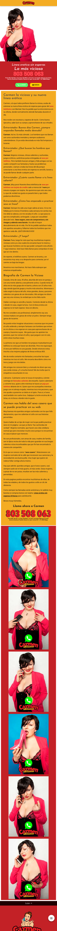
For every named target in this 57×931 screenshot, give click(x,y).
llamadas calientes (21, 381)
